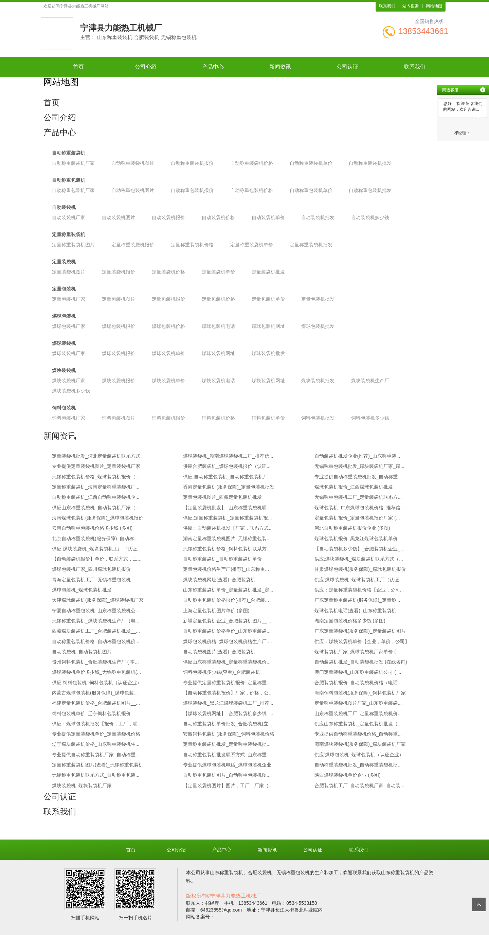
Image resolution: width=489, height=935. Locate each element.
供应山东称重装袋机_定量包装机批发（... (358, 723)
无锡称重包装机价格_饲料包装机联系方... (226, 548)
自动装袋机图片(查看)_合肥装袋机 (219, 651)
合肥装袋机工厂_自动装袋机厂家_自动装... (359, 785)
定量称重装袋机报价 (132, 244)
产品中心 (213, 67)
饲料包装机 (64, 407)
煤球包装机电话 (218, 326)
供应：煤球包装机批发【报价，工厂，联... (97, 723)
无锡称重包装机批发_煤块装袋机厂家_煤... (359, 466)
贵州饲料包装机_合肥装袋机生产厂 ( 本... (95, 662)
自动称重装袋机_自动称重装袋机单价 (222, 559)
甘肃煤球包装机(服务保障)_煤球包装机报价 (360, 569)
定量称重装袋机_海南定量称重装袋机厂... (95, 487)
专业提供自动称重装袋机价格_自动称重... (358, 734)
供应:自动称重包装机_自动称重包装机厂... (227, 476)
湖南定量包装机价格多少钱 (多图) (349, 620)
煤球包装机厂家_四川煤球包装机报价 (91, 569)
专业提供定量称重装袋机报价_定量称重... (226, 682)
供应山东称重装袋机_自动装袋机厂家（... (95, 507)
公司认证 (347, 67)
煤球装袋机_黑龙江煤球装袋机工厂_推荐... (228, 703)
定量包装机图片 (118, 299)
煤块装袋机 (64, 370)
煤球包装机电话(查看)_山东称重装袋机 (355, 610)
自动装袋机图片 (118, 217)
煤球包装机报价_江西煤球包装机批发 (353, 487)
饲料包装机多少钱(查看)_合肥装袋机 (221, 672)
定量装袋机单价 (218, 272)
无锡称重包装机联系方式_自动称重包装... (95, 775)
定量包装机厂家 (68, 299)
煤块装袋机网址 (268, 380)
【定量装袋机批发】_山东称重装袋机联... (226, 507)
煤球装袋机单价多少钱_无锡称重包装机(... (96, 672)
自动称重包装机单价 (311, 190)
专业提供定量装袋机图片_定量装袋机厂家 (96, 466)
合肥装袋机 (260, 872)
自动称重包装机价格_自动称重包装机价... (95, 641)
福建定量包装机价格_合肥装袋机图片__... (96, 703)
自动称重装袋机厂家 (73, 163)
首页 (78, 67)
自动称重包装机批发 (370, 190)
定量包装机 (64, 289)
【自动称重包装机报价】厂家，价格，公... (228, 692)
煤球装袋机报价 (118, 353)
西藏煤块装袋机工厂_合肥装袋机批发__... (96, 631)
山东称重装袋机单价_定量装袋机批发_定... (228, 590)
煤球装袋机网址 (218, 353)
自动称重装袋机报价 (192, 163)
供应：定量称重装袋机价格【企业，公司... (359, 590)
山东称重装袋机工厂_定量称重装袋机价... (358, 713)
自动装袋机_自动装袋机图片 (82, 651)
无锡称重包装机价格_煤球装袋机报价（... (95, 476)
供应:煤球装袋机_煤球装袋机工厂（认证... (358, 579)
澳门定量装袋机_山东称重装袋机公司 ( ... (357, 672)
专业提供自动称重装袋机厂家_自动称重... (95, 754)
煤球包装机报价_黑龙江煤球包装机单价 (356, 538)
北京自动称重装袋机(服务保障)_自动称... (95, 538)
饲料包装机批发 (317, 418)
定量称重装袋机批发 (311, 244)
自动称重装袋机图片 (132, 163)
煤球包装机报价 (118, 326)
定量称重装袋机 (68, 234)
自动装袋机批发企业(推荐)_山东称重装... (357, 456)
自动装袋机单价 (268, 217)
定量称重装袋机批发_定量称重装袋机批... (226, 744)
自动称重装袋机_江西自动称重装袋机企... (95, 497)
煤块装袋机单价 (168, 380)
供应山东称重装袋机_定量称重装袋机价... (226, 662)
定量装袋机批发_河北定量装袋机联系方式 (96, 456)
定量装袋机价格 (168, 272)
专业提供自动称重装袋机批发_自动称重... (358, 476)
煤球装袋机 (64, 343)
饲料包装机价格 (218, 418)
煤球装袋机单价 (168, 353)
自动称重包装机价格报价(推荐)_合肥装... (226, 600)
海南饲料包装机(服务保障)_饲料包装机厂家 (360, 692)
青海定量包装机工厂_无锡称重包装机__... (96, 579)
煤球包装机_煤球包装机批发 (82, 590)
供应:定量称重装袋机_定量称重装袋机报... (227, 518)
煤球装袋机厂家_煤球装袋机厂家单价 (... (357, 651)
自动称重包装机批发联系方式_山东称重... (226, 754)
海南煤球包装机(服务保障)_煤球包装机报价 (97, 518)
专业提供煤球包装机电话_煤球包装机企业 (227, 765)
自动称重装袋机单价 (311, 163)
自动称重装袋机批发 (370, 163)
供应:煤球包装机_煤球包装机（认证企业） (359, 754)
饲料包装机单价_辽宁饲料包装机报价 (91, 713)
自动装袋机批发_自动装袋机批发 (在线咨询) (360, 662)
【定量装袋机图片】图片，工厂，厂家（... (228, 785)
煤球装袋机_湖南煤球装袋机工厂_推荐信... (228, 456)
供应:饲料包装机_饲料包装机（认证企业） (97, 682)
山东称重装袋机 (226, 872)
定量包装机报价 (168, 299)
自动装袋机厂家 (68, 217)
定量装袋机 (64, 261)
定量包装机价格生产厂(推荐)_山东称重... (226, 569)
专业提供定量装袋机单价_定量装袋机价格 (96, 734)
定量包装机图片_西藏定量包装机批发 (222, 497)
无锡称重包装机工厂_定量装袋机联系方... (358, 497)
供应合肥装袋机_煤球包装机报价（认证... (226, 466)
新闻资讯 (280, 67)
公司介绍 (146, 67)
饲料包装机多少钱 (370, 418)
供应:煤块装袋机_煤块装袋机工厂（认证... (96, 548)
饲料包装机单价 (268, 418)
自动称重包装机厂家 (73, 190)
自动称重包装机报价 (192, 190)
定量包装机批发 (317, 299)
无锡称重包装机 (293, 872)
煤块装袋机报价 (118, 380)
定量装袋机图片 (68, 272)
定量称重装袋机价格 (192, 244)
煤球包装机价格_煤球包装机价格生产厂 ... (227, 641)
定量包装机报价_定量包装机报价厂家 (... (357, 518)
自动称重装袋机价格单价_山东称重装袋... (226, 631)
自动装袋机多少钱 (370, 217)
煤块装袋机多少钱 (71, 390)
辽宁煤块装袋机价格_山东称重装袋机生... (95, 744)
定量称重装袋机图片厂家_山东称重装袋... (358, 703)
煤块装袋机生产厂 (370, 380)
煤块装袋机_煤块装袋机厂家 (82, 785)
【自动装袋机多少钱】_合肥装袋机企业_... (359, 548)
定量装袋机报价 (118, 272)
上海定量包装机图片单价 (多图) (216, 610)
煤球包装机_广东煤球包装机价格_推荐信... (359, 507)
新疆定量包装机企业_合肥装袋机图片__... (227, 620)
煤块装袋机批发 (317, 380)
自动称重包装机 (68, 180)
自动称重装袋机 (68, 153)
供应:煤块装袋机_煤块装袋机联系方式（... (358, 559)
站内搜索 (410, 6)
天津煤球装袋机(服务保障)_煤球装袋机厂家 (97, 600)
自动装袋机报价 (168, 217)
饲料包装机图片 (118, 418)
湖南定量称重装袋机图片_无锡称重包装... (226, 538)
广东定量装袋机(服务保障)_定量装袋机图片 (360, 631)
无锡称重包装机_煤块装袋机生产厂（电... (95, 620)
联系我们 (387, 6)
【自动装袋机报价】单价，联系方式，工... (97, 559)
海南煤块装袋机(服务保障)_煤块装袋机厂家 (360, 744)
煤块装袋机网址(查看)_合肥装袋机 (219, 579)
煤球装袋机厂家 (68, 353)
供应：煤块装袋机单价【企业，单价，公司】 (362, 641)
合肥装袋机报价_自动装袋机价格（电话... (358, 682)
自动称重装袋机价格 (251, 163)
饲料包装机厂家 (68, 418)
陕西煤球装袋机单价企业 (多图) (347, 775)
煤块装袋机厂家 (68, 380)
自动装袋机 (64, 207)
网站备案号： (200, 916)
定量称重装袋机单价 (251, 244)
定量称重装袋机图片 (73, 244)
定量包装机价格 (218, 299)
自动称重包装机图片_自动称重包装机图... (226, 775)
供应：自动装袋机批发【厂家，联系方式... (228, 528)
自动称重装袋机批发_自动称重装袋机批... (358, 765)
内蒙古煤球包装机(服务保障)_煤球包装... (95, 692)
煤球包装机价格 (168, 326)
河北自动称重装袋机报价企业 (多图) (352, 528)
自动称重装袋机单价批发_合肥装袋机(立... (227, 723)
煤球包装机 (64, 316)
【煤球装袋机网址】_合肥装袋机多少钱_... (228, 713)
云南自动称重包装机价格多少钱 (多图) (92, 528)
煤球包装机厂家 (68, 326)
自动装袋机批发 (317, 217)
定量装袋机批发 (268, 272)
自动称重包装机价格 (251, 190)
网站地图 (434, 6)
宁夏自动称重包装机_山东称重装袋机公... (95, 610)
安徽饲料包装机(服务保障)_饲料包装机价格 (228, 734)
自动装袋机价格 (218, 217)
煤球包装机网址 (268, 326)
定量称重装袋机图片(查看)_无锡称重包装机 (97, 765)
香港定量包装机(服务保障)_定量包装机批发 (228, 487)
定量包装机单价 (268, 299)
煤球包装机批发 (317, 326)
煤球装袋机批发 (268, 353)
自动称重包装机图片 (132, 190)
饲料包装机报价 (168, 418)
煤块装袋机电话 (218, 380)
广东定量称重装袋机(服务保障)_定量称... (357, 600)
